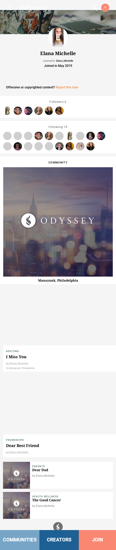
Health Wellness (45, 496)
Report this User (67, 87)
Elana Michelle (19, 363)
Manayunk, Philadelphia (58, 280)
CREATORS (59, 540)
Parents (38, 466)
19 (66, 127)
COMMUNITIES (20, 540)
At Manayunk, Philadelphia (20, 368)
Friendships (15, 440)
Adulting (12, 351)
